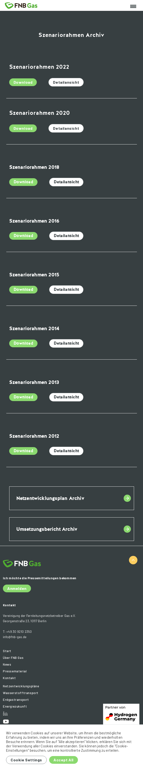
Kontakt (9, 678)
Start (7, 651)
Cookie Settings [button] (26, 759)
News (7, 664)
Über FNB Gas (13, 658)
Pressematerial (15, 671)
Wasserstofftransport (20, 693)
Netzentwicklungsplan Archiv (50, 498)
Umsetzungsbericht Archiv (46, 529)
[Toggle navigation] (133, 7)
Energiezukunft (15, 706)
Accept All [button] (63, 759)
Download (23, 82)
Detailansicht (66, 82)
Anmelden (17, 588)
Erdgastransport (16, 700)
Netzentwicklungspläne (21, 686)
